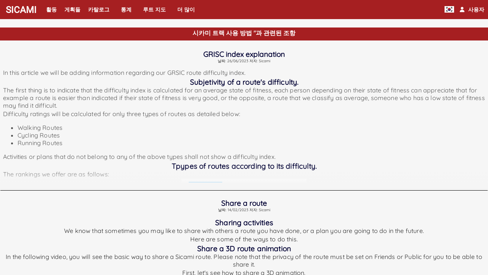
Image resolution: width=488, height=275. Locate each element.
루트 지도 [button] (154, 9)
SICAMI (21, 10)
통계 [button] (126, 9)
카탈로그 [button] (98, 9)
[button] (472, 9)
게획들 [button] (72, 9)
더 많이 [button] (186, 9)
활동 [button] (51, 9)
